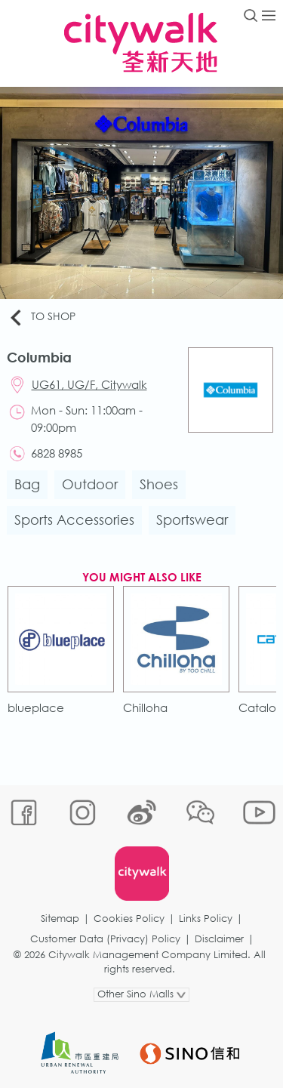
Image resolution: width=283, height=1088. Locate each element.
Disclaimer (219, 938)
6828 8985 (56, 453)
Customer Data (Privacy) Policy (105, 938)
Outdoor (90, 484)
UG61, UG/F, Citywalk (89, 384)
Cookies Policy (129, 918)
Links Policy (205, 918)
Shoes (159, 484)
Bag (27, 484)
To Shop (41, 317)
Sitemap (60, 918)
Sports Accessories (74, 519)
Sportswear (192, 519)
